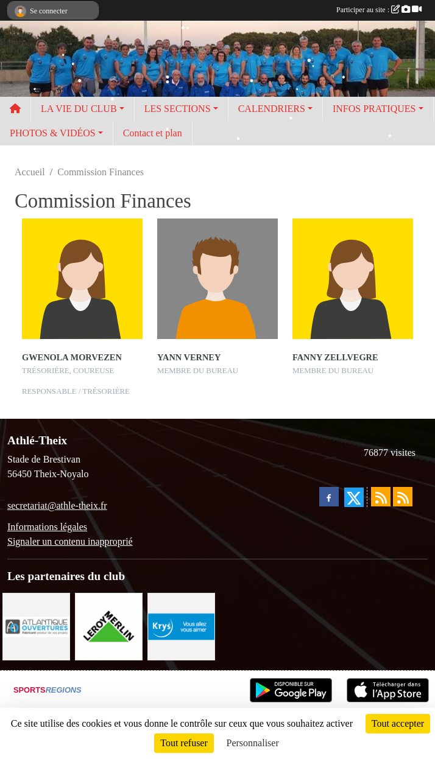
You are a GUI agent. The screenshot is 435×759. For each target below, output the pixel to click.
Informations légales (47, 527)
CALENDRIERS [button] (271, 108)
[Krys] (181, 625)
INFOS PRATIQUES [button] (374, 108)
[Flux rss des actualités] (381, 496)
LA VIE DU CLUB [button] (79, 108)
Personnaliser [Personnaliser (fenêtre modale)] (253, 743)
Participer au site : (379, 9)
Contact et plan (152, 133)
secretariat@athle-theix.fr (57, 505)
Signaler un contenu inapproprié (70, 541)
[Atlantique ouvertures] (36, 625)
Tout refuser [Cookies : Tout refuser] (184, 743)
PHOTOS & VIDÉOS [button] (53, 133)
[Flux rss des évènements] (402, 496)
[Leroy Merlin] (109, 625)
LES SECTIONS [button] (177, 108)
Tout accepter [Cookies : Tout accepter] (398, 723)
